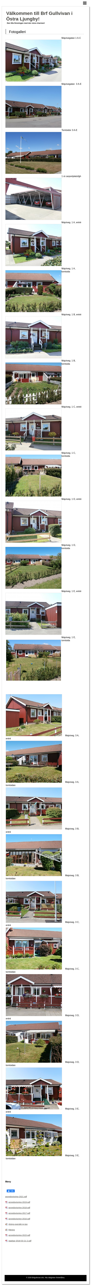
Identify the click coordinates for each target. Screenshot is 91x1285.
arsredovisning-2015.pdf (19, 1235)
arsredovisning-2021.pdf (16, 1197)
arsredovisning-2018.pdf (19, 1208)
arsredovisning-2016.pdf (19, 1219)
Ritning (12, 1230)
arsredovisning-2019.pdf (19, 1202)
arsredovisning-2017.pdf (19, 1213)
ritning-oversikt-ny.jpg (18, 1224)
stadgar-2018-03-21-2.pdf (20, 1241)
